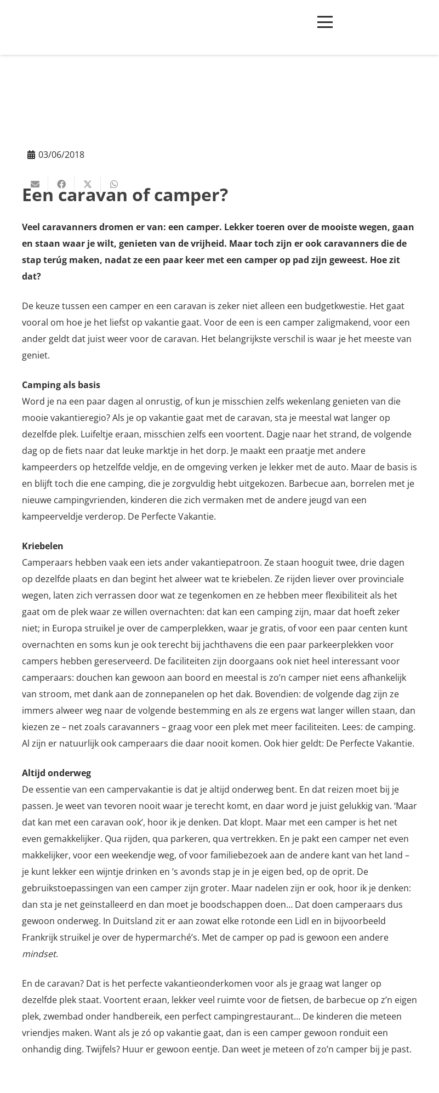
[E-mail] (35, 184)
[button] (325, 22)
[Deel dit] (61, 184)
